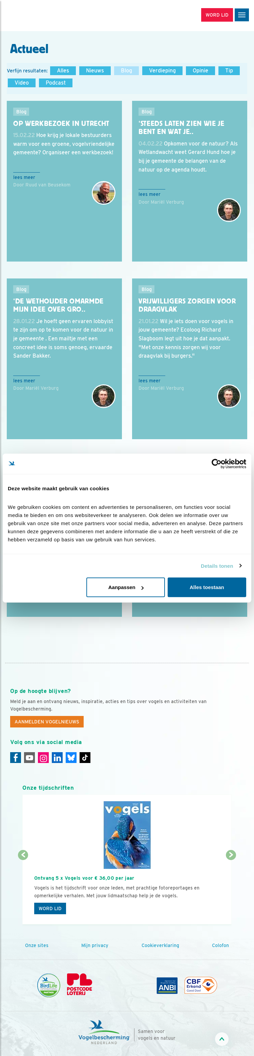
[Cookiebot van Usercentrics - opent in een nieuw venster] (216, 463)
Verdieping (162, 70)
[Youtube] (29, 757)
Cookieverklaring (160, 945)
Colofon (220, 945)
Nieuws (95, 70)
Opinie (200, 70)
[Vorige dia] (23, 890)
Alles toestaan (207, 587)
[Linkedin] (57, 757)
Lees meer (24, 177)
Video (22, 83)
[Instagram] (43, 757)
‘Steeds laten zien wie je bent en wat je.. (182, 127)
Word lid (50, 908)
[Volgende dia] (231, 890)
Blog (126, 70)
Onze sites (36, 945)
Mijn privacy (94, 945)
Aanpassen (126, 587)
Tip (229, 70)
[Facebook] (15, 757)
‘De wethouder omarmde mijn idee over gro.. (58, 305)
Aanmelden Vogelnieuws (47, 721)
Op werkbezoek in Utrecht (61, 123)
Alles (63, 70)
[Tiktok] (85, 757)
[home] (33, 15)
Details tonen (217, 565)
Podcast (56, 83)
